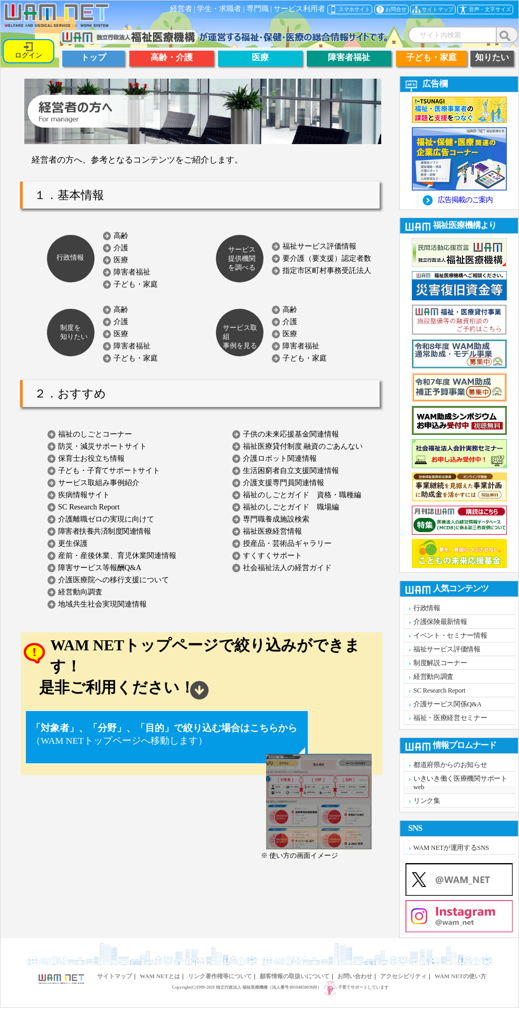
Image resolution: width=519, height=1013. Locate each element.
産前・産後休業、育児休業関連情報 (117, 555)
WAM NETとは (160, 976)
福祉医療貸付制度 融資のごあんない (303, 446)
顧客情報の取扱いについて (294, 976)
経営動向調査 (80, 592)
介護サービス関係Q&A (447, 704)
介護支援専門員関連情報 (283, 482)
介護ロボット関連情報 (280, 458)
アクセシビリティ (403, 976)
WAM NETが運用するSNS (451, 847)
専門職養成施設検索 (276, 519)
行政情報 (426, 608)
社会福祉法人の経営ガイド (287, 567)
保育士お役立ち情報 (91, 458)
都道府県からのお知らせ (450, 765)
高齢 (121, 235)
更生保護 (73, 543)
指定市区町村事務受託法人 (326, 270)
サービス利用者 (299, 9)
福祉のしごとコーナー (95, 434)
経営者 (181, 9)
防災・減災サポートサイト (102, 446)
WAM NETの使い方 (460, 976)
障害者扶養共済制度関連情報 (104, 531)
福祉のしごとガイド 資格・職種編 (302, 494)
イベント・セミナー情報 (450, 635)
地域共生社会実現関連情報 (102, 604)
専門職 (258, 9)
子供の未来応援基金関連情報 (291, 434)
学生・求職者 (219, 9)
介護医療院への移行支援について (113, 579)
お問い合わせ (354, 976)
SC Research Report (89, 507)
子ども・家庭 (136, 284)
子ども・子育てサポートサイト (109, 470)
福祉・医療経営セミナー (450, 718)
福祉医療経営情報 (272, 531)
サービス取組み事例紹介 (98, 482)
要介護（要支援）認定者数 (326, 258)
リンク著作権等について (220, 976)
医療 (121, 259)
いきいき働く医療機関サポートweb (460, 783)
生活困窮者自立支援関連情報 (291, 470)
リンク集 (426, 800)
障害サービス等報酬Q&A (99, 567)
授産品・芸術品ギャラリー (287, 543)
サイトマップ (114, 976)
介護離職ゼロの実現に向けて (106, 519)
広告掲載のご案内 (465, 199)
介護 (121, 247)
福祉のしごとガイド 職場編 (291, 507)
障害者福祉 (132, 272)
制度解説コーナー (440, 663)
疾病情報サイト (84, 494)
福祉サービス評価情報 (319, 246)
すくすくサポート (272, 555)
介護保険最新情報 (440, 622)
